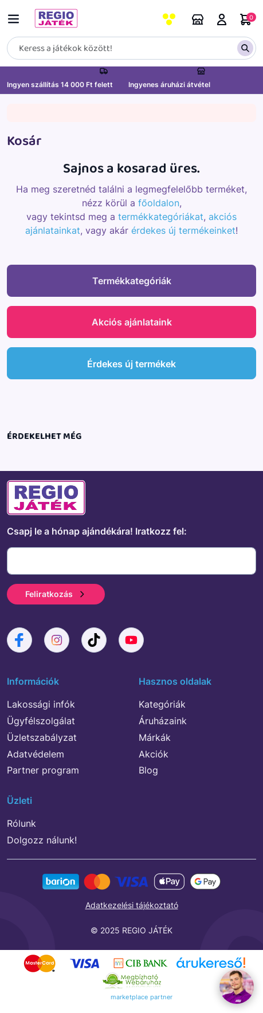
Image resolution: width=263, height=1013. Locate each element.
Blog (148, 770)
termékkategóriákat (160, 216)
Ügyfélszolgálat (41, 721)
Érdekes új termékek (131, 364)
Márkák (155, 737)
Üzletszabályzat (42, 737)
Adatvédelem (35, 754)
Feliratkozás (56, 594)
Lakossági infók (41, 704)
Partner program (43, 770)
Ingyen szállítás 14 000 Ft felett (60, 84)
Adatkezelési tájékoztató (131, 905)
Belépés (222, 19)
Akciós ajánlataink (132, 322)
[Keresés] (131, 48)
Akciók (153, 754)
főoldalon (158, 203)
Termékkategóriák (131, 280)
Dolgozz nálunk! (42, 840)
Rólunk (21, 823)
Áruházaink (198, 19)
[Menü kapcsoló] (16, 16)
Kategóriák (162, 704)
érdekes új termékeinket (183, 230)
